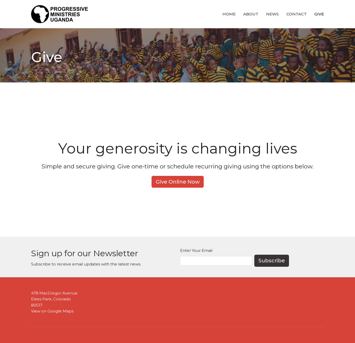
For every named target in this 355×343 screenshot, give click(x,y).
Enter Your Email (196, 250)
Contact (296, 14)
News (272, 14)
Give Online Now (178, 182)
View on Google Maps (52, 311)
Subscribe (271, 261)
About (250, 14)
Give (319, 14)
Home (229, 14)
